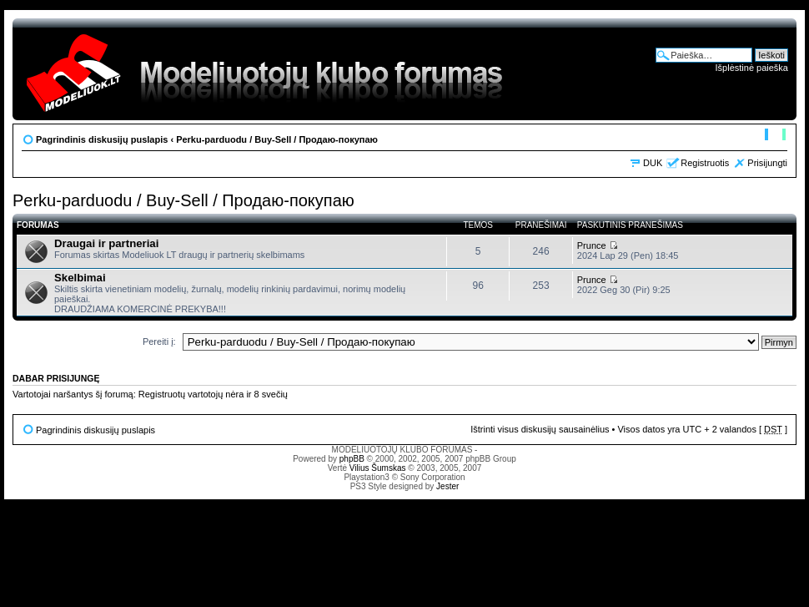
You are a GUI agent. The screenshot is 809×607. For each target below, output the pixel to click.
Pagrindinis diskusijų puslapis (102, 139)
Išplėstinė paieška (752, 68)
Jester (447, 486)
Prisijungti (767, 163)
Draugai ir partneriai (106, 243)
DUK (652, 163)
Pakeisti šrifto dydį (775, 136)
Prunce (591, 245)
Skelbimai (80, 277)
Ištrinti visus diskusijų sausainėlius (539, 429)
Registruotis (705, 163)
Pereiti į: (159, 341)
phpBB (351, 458)
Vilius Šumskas (377, 468)
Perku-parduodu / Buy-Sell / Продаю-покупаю (277, 139)
